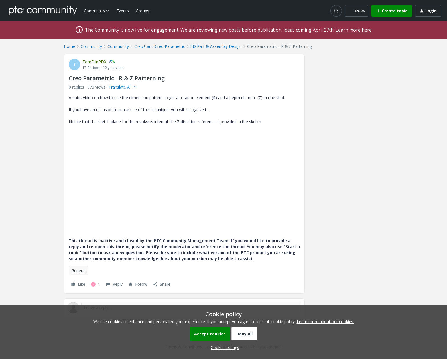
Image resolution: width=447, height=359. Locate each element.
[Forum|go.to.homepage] (43, 10)
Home (69, 46)
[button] (356, 11)
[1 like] (95, 284)
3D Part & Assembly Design (216, 46)
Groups (142, 10)
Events (123, 10)
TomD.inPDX (94, 61)
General (78, 270)
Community (91, 46)
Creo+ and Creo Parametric (159, 46)
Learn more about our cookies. (325, 321)
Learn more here (354, 30)
